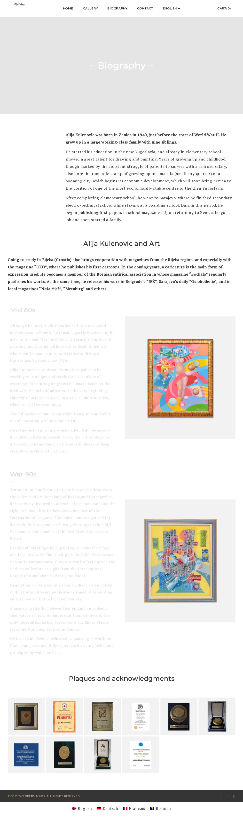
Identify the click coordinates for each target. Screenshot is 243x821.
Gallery (90, 8)
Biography (117, 8)
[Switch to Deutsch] (107, 808)
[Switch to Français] (134, 808)
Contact (145, 8)
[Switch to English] (82, 808)
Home (68, 8)
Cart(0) (224, 8)
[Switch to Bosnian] (160, 808)
